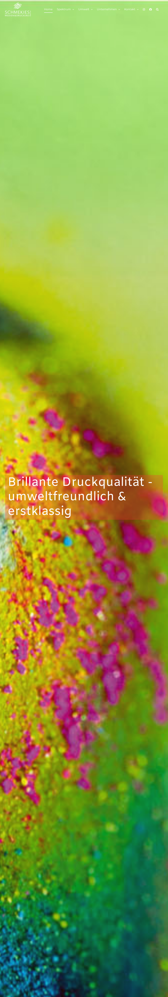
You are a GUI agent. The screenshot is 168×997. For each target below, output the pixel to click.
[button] (157, 9)
